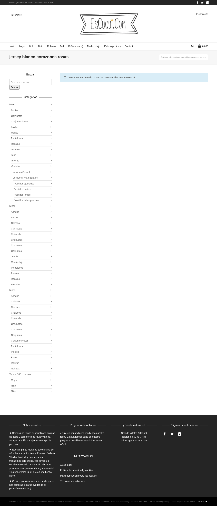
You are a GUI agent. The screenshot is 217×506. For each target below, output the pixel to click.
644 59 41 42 (140, 440)
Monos (14, 132)
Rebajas (15, 143)
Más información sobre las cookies (78, 475)
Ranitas (15, 363)
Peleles (15, 273)
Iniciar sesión (202, 14)
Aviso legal (66, 465)
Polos (14, 357)
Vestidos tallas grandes (26, 200)
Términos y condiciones (72, 481)
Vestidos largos (22, 194)
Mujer (12, 104)
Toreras (15, 160)
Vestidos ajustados (24, 183)
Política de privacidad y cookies (76, 470)
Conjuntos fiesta (19, 121)
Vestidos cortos (22, 189)
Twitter (202, 3)
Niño (13, 391)
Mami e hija (17, 262)
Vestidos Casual (21, 172)
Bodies (14, 110)
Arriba (202, 501)
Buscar (14, 87)
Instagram (207, 3)
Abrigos (15, 212)
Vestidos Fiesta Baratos (25, 177)
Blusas (14, 217)
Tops (13, 155)
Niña (13, 385)
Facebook (197, 3)
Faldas (14, 127)
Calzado (15, 223)
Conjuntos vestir (19, 340)
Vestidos (15, 166)
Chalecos (16, 312)
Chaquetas (17, 239)
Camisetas (16, 116)
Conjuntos (16, 251)
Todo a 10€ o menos (20, 374)
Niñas (12, 206)
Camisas (15, 307)
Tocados (15, 149)
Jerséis (14, 256)
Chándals (16, 234)
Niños (12, 290)
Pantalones (17, 138)
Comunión (16, 245)
